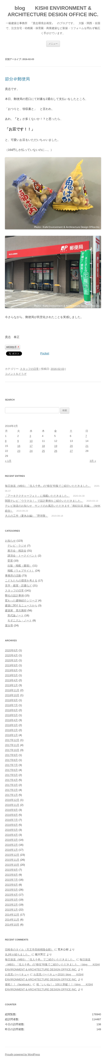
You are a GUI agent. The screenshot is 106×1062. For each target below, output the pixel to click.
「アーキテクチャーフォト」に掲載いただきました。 (37, 495)
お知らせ (10, 540)
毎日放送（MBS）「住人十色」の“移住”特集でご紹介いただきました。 (48, 485)
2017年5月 (11, 775)
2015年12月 (12, 854)
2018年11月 (12, 690)
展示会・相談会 (16, 550)
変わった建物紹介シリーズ (21, 600)
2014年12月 (12, 914)
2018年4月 (11, 720)
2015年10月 (12, 864)
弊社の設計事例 (14, 595)
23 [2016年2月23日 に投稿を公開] (18, 450)
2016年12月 (12, 799)
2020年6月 (11, 650)
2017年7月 (11, 765)
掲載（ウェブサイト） (20, 570)
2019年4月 (11, 680)
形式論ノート (15, 615)
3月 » (93, 460)
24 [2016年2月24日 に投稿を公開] (31, 450)
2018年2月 (11, 730)
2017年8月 (11, 760)
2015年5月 (11, 889)
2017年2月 (11, 790)
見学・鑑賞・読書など (18, 585)
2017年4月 (11, 780)
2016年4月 (11, 834)
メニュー (53, 43)
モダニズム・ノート (19, 620)
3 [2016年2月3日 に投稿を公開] (30, 436)
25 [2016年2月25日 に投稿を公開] (43, 450)
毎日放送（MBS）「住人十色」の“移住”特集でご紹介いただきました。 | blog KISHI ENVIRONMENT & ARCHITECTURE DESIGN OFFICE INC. (52, 964)
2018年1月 (11, 735)
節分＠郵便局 (17, 79)
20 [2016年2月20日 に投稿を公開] (71, 445)
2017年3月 (11, 785)
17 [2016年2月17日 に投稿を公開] (31, 445)
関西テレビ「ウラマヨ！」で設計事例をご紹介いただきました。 (44, 500)
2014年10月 (12, 924)
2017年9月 (11, 755)
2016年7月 (11, 819)
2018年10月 (12, 695)
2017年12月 (12, 740)
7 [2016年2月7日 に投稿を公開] (86, 436)
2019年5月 (11, 675)
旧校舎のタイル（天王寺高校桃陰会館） (29, 949)
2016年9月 (11, 809)
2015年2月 (11, 904)
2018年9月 (11, 700)
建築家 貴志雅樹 (16, 610)
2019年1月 (11, 685)
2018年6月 (11, 710)
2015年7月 (11, 879)
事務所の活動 (13, 575)
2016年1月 (11, 849)
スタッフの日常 (29, 368)
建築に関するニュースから (21, 605)
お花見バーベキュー (17, 974)
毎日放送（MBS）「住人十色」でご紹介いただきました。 (40, 959)
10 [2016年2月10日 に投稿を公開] (31, 440)
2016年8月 (11, 814)
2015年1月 (11, 909)
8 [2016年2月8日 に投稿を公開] (5, 440)
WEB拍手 (12, 347)
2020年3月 (11, 660)
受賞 (10, 560)
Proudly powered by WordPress (22, 1054)
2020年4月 (11, 655)
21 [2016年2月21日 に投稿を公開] (86, 445)
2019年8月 (11, 670)
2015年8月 (11, 874)
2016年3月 (11, 839)
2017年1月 (11, 794)
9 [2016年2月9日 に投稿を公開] (18, 440)
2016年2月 (11, 844)
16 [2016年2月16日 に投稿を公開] (18, 445)
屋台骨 (9, 625)
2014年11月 (12, 919)
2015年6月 (11, 884)
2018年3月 (11, 725)
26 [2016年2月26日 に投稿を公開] (55, 450)
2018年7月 (11, 705)
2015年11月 (12, 859)
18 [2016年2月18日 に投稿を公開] (43, 445)
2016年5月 (11, 829)
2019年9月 (11, 665)
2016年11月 (12, 804)
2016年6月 (11, 824)
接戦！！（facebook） (18, 984)
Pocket (44, 353)
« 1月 (8, 460)
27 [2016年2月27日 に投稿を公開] (71, 450)
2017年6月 (11, 770)
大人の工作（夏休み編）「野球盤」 (26, 515)
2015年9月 (11, 869)
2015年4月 (11, 894)
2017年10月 (12, 750)
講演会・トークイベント (22, 555)
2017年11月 (12, 745)
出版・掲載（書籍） (19, 565)
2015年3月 (11, 899)
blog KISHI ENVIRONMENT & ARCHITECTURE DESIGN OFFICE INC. (53, 11)
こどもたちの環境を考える (21, 580)
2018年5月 (11, 715)
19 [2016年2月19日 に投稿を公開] (55, 445)
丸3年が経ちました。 (18, 954)
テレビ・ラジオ (16, 545)
